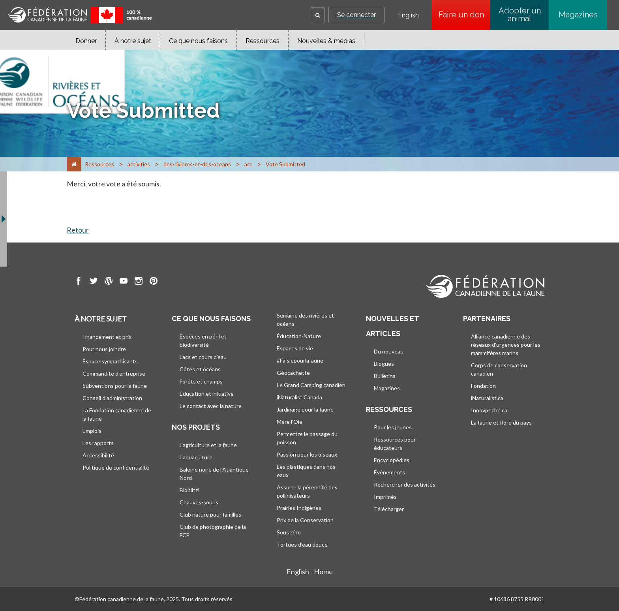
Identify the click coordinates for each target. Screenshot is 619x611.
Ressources (262, 41)
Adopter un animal (520, 14)
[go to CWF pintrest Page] (154, 282)
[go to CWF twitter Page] (94, 282)
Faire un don (461, 14)
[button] (318, 15)
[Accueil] (74, 164)
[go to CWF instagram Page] (139, 282)
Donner (86, 41)
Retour (78, 230)
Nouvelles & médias (326, 41)
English (408, 15)
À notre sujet (132, 41)
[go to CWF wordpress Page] (109, 282)
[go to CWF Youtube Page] (124, 282)
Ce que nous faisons (198, 41)
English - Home (310, 571)
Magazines (578, 14)
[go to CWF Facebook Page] (79, 282)
